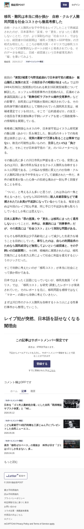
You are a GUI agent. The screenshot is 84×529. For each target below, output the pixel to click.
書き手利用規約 (11, 490)
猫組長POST (18, 4)
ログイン (76, 5)
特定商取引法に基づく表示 (16, 502)
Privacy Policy (22, 524)
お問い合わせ (10, 506)
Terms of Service (41, 524)
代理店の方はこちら (13, 515)
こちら (52, 370)
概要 (33, 391)
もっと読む (11, 461)
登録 (65, 5)
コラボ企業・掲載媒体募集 (16, 511)
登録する (42, 363)
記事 (24, 391)
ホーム (13, 391)
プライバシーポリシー (14, 498)
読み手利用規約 (11, 494)
